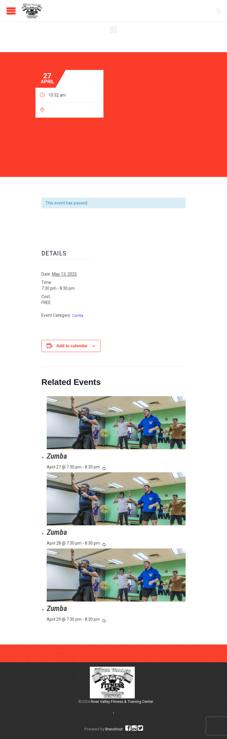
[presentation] (116, 422)
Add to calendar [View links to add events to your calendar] (72, 345)
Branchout (114, 729)
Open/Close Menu (11, 11)
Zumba (77, 315)
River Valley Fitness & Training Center (122, 701)
